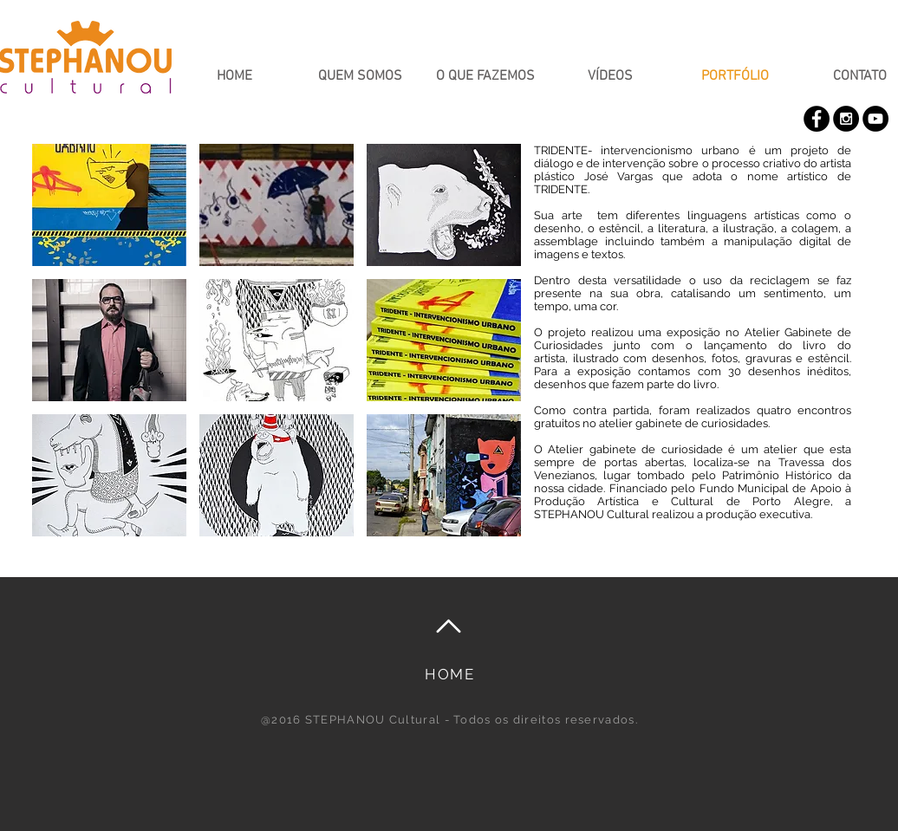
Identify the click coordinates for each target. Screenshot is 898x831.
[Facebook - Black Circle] (817, 119)
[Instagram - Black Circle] (846, 119)
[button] (109, 205)
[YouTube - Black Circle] (875, 119)
